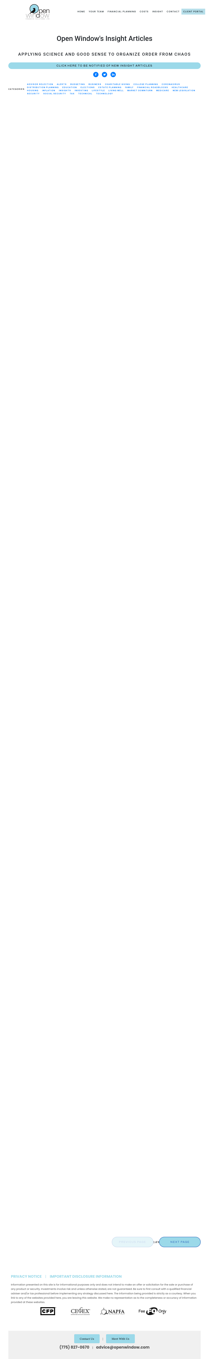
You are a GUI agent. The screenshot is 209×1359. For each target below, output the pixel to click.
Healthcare (180, 87)
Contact (173, 11)
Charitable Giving (117, 84)
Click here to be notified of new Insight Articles (104, 65)
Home (81, 11)
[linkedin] (113, 74)
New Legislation (184, 91)
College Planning (145, 84)
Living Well (116, 91)
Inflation (48, 91)
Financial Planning (122, 11)
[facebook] (96, 74)
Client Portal (193, 11)
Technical (85, 94)
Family (129, 87)
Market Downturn (140, 91)
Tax (72, 94)
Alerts (62, 84)
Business (95, 84)
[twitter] (104, 74)
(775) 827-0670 (74, 1347)
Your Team (96, 11)
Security (33, 94)
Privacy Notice (26, 1276)
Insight (157, 11)
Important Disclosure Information (86, 1276)
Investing (81, 91)
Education (69, 87)
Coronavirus (171, 84)
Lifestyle (98, 91)
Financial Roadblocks (152, 87)
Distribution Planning (43, 87)
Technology (104, 94)
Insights (65, 91)
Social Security (54, 94)
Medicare (162, 91)
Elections (88, 87)
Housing (32, 91)
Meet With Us (120, 1338)
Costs (144, 11)
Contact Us (87, 1338)
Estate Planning (109, 87)
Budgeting (77, 84)
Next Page (180, 1241)
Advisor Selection (40, 84)
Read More (15, 211)
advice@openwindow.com (123, 1347)
